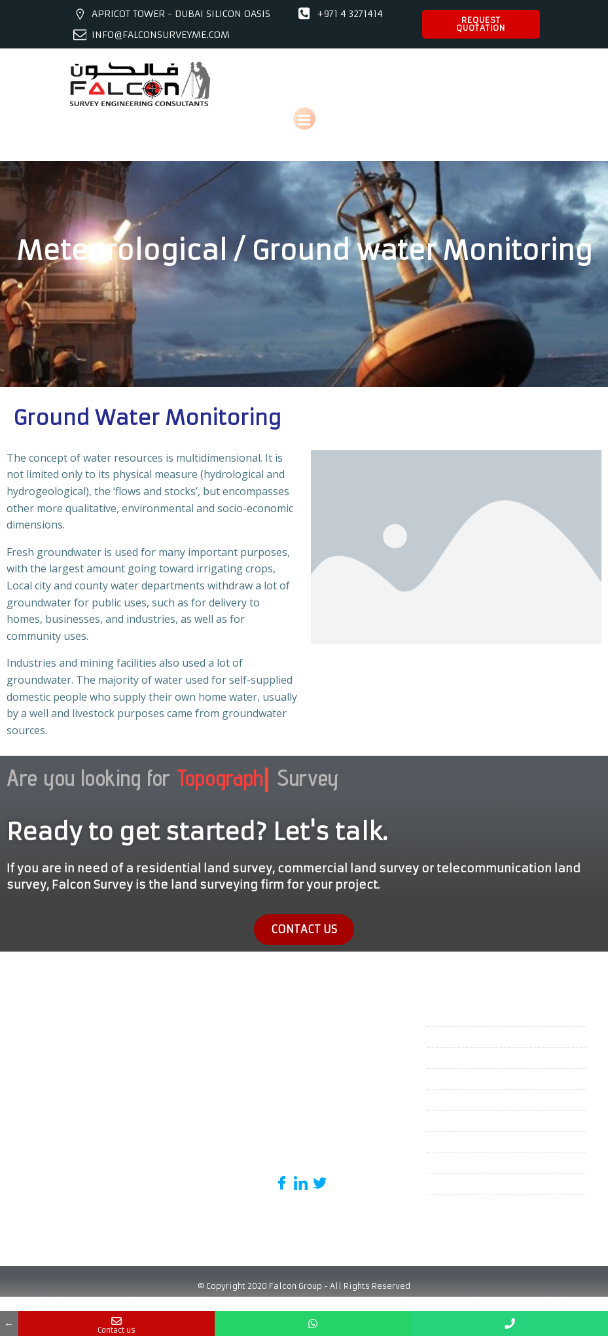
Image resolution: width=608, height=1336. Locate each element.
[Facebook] (282, 1171)
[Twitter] (320, 1171)
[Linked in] (301, 1171)
